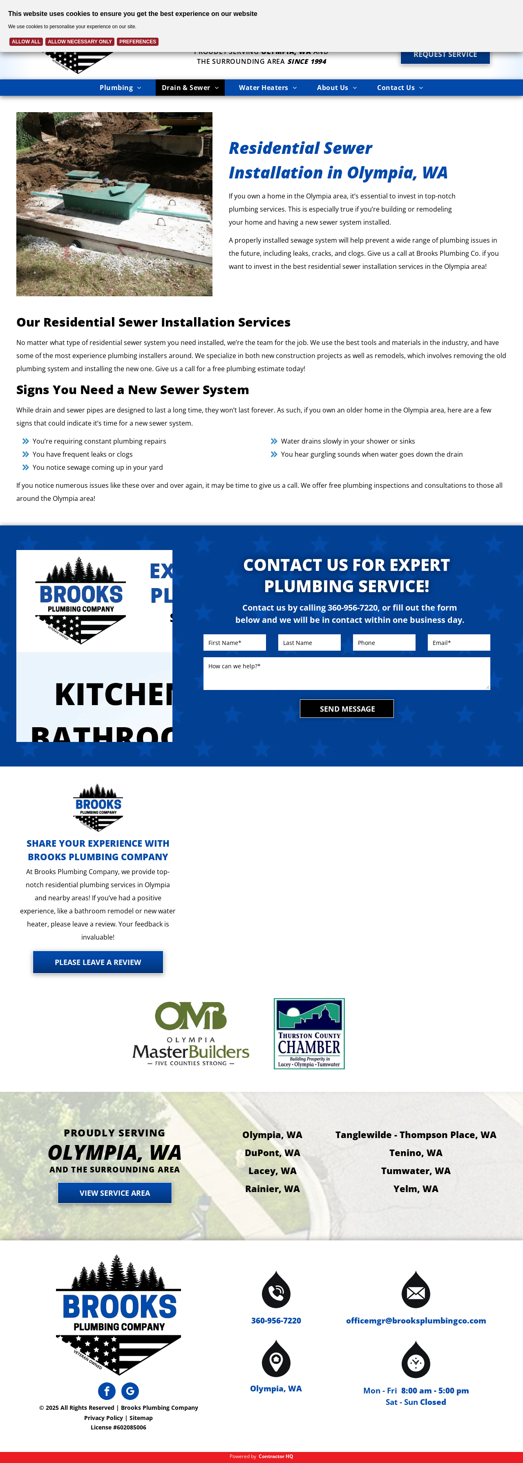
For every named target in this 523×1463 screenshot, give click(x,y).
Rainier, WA (272, 1188)
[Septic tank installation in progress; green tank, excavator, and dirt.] (114, 204)
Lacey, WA (272, 1170)
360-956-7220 (276, 1320)
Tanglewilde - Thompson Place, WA (415, 1134)
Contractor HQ (276, 1456)
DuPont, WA (272, 1152)
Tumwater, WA (416, 1170)
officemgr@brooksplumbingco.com (416, 1320)
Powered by (243, 1456)
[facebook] (107, 1392)
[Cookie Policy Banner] (261, 26)
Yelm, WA (415, 1188)
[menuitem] (120, 87)
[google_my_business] (130, 1392)
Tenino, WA (416, 1152)
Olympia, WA (272, 1134)
